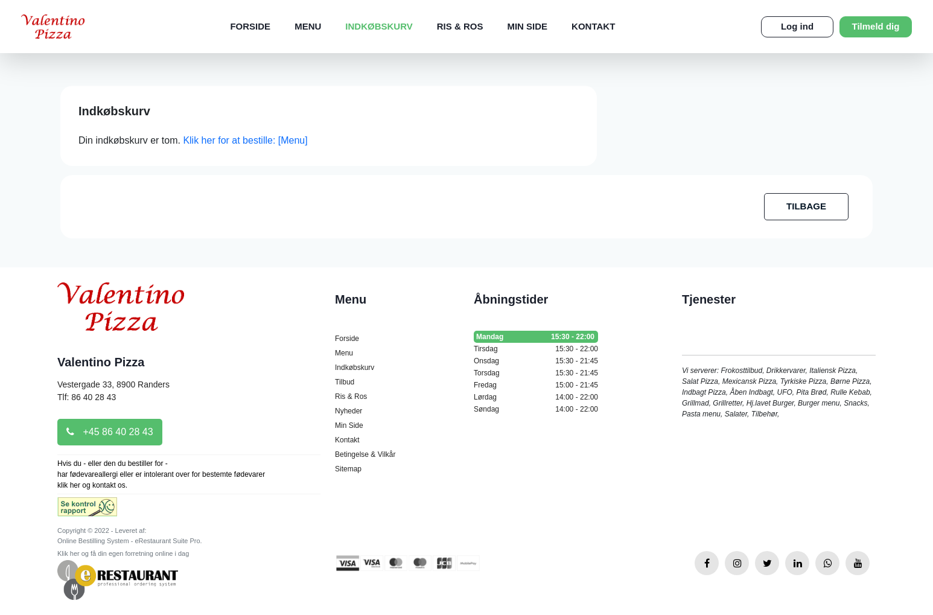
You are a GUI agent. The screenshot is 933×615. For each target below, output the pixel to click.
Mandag (536, 337)
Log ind (797, 26)
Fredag (536, 385)
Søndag (536, 409)
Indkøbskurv (378, 26)
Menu (308, 26)
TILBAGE (806, 206)
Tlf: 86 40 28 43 (86, 397)
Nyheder (348, 411)
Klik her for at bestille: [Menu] (245, 140)
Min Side (527, 26)
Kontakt (593, 26)
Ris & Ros (460, 26)
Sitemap (348, 469)
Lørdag (536, 397)
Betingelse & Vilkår (365, 454)
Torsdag (536, 373)
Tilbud (344, 382)
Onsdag (536, 361)
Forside (250, 26)
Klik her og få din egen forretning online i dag (123, 553)
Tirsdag (536, 349)
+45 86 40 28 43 (109, 432)
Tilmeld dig (876, 26)
